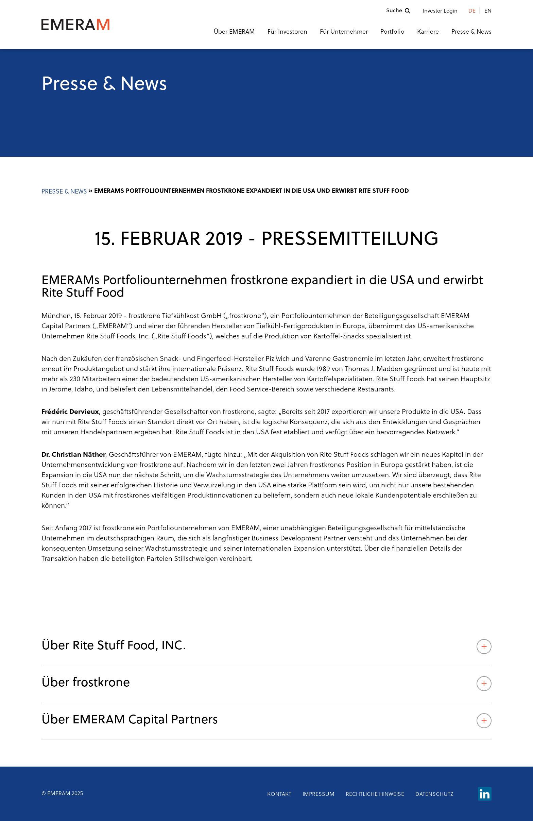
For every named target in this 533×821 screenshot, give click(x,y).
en (488, 11)
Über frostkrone (266, 683)
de (472, 11)
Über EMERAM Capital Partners (266, 720)
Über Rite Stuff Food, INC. (266, 646)
